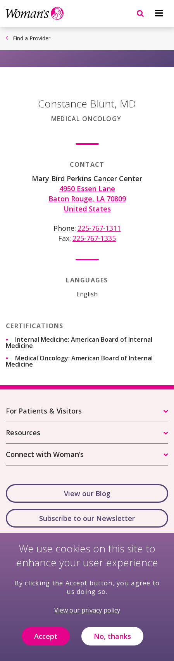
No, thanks (112, 642)
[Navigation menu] (159, 13)
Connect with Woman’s (45, 454)
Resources (23, 432)
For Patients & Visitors (44, 410)
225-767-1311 (99, 228)
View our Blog (87, 493)
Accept (45, 642)
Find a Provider (31, 38)
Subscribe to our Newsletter (87, 518)
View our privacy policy (87, 617)
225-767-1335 (94, 238)
